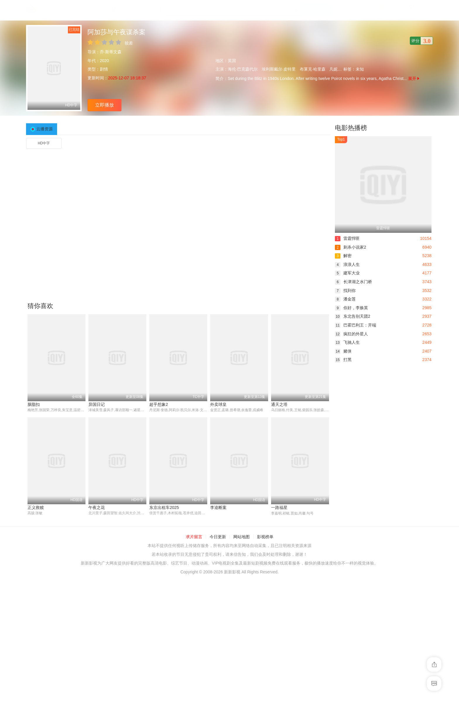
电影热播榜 (351, 127)
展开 (413, 78)
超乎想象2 (158, 404)
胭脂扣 (34, 404)
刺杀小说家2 (350, 247)
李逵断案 (218, 507)
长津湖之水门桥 (353, 281)
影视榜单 (265, 537)
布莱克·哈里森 (313, 69)
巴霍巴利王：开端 (355, 325)
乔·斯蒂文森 (110, 51)
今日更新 (218, 537)
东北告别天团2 (352, 316)
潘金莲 (345, 299)
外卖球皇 (218, 404)
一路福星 (279, 507)
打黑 (343, 359)
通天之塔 (279, 404)
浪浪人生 (347, 264)
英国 (232, 60)
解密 (343, 255)
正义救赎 (36, 507)
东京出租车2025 (164, 507)
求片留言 (194, 537)
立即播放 (104, 104)
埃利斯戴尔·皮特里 (279, 69)
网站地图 (241, 537)
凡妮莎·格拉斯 (342, 69)
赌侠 (343, 351)
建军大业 (347, 273)
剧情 (104, 69)
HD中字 (44, 143)
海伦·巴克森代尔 (243, 69)
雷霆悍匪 (347, 238)
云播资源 (44, 129)
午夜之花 (96, 507)
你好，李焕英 (351, 307)
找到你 (345, 290)
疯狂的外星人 (351, 333)
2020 (104, 60)
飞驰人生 (347, 342)
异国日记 (96, 404)
